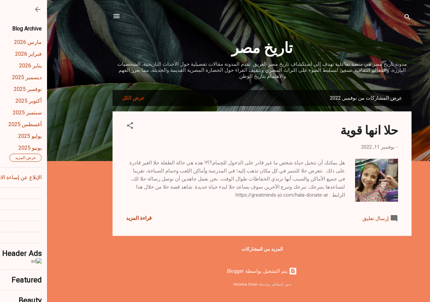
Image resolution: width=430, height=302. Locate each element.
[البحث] (360, 18)
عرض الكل (86, 98)
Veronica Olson (198, 284)
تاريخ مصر (215, 47)
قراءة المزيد (91, 218)
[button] (83, 126)
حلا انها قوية (322, 129)
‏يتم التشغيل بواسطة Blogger (215, 271)
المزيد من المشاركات (215, 249)
